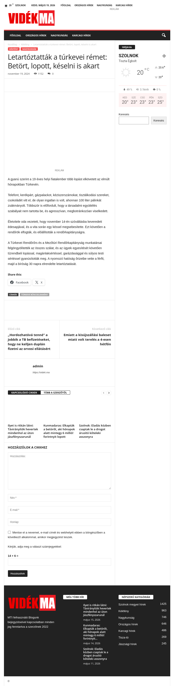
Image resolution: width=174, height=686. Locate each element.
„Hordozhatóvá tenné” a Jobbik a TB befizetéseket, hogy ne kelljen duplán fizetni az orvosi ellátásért (29, 342)
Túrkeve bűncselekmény (34, 294)
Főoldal (66, 5)
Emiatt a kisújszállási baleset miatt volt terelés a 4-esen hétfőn (87, 339)
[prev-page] (103, 392)
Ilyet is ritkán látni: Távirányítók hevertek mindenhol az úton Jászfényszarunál (23, 431)
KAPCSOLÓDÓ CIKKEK (24, 392)
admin (38, 366)
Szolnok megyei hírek (132, 604)
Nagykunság (104, 5)
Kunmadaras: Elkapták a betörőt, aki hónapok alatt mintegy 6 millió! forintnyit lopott (59, 431)
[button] (164, 35)
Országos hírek (83, 5)
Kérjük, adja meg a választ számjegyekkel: (35, 546)
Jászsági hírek (128, 644)
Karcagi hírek (124, 5)
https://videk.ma (41, 372)
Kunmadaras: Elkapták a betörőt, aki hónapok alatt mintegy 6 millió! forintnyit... (95, 631)
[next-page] (109, 392)
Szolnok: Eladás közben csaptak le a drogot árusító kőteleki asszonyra (95, 431)
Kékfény (25, 44)
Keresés (124, 114)
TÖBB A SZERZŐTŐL (55, 392)
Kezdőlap (12, 44)
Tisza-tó (124, 637)
